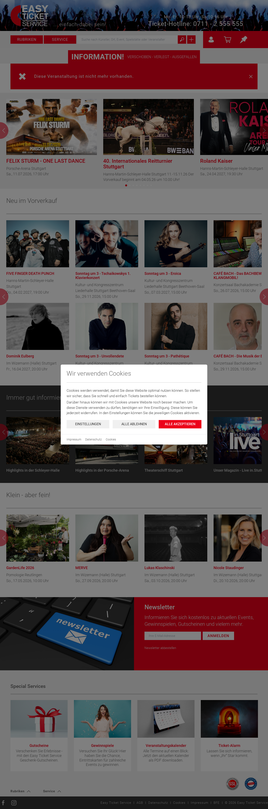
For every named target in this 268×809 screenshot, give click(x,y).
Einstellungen (88, 424)
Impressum (74, 439)
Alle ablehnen (134, 424)
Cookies (111, 439)
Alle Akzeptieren (180, 424)
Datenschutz (93, 439)
